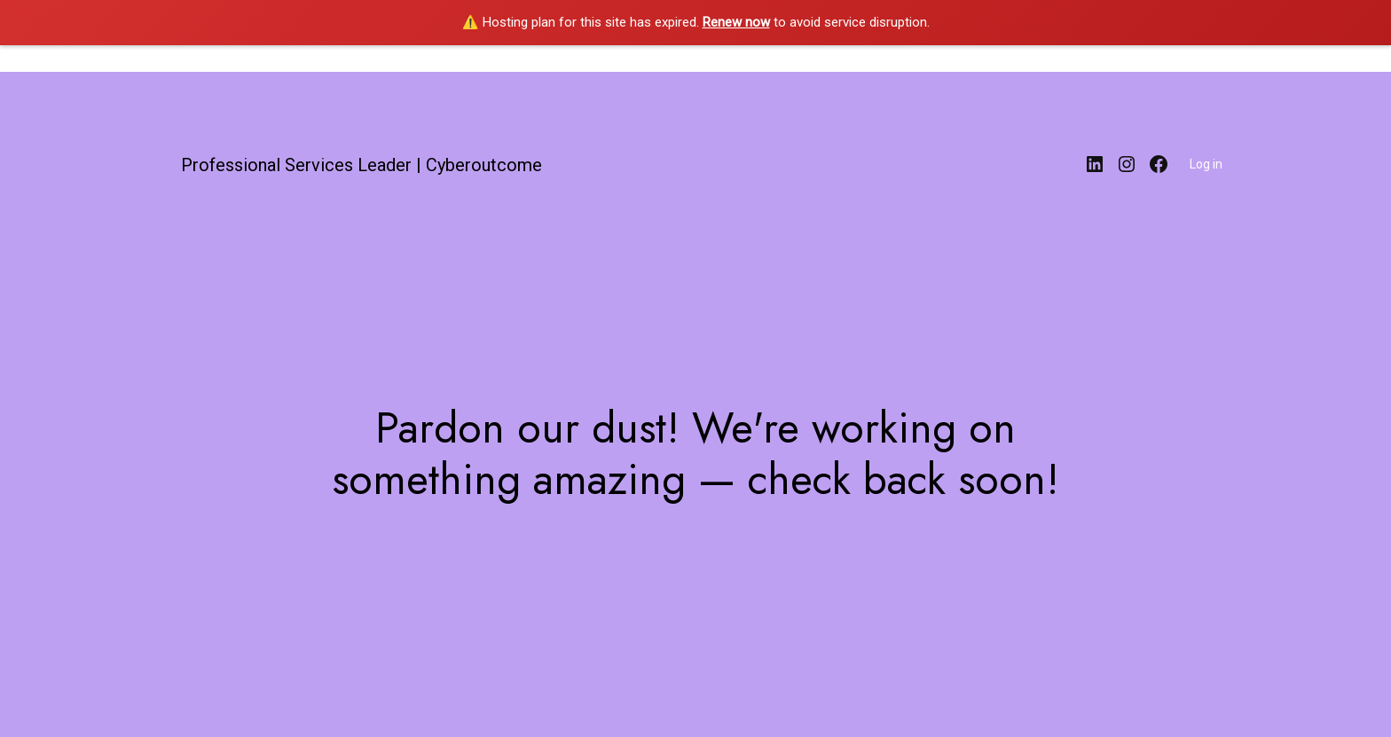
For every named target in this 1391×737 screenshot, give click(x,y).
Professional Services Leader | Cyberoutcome (361, 165)
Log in (1206, 164)
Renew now (736, 22)
